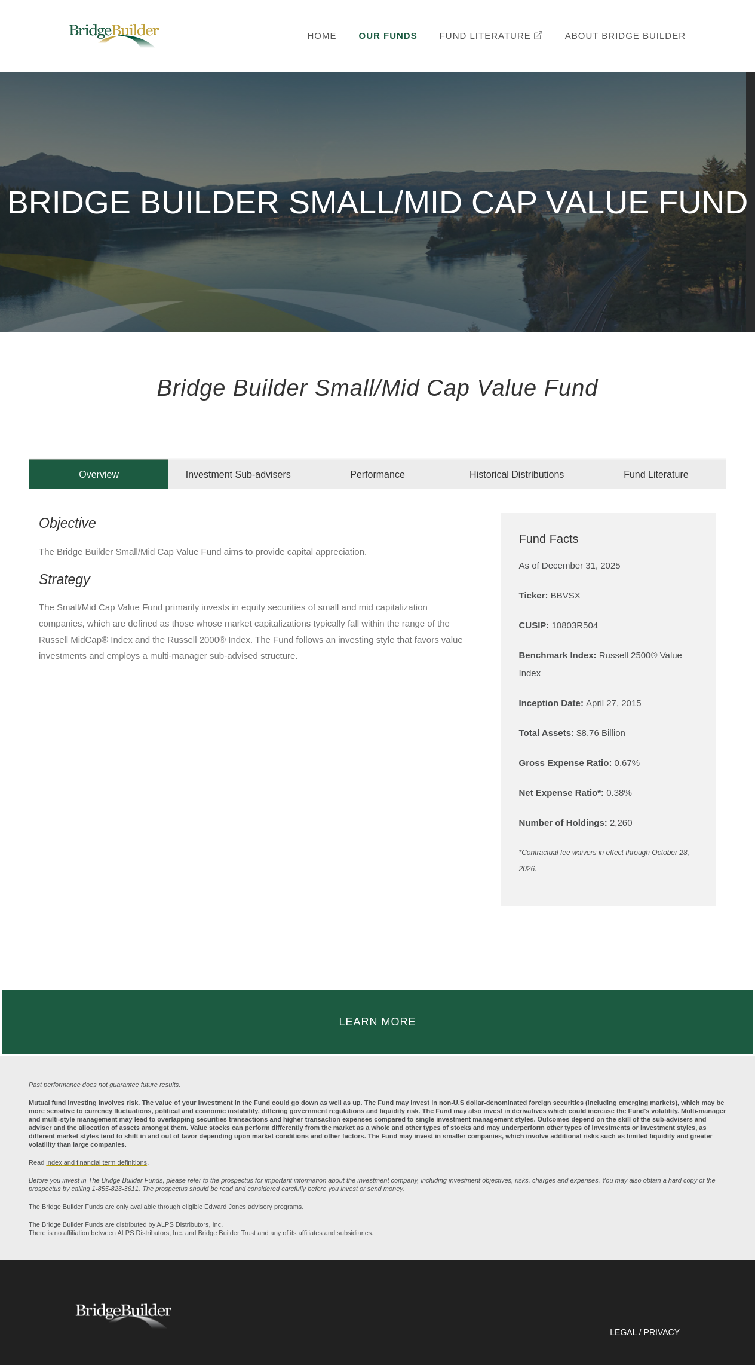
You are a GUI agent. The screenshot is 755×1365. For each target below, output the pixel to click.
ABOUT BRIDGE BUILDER (625, 35)
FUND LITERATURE (491, 35)
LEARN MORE (377, 1022)
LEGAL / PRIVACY (645, 1332)
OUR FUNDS (388, 35)
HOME (322, 35)
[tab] (98, 474)
